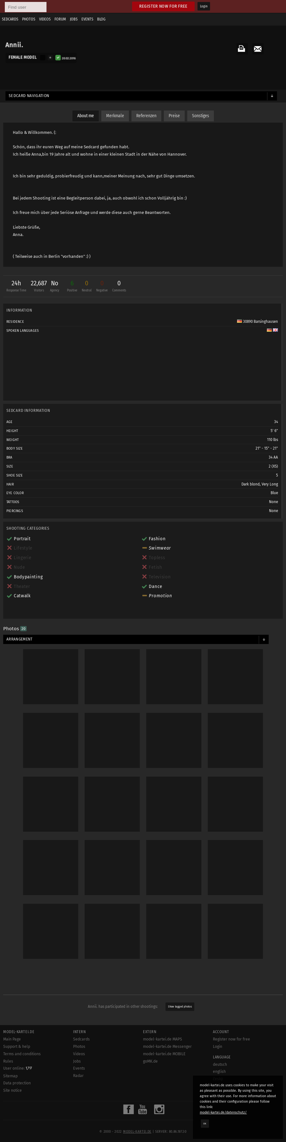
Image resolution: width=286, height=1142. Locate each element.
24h (16, 286)
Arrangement (19, 639)
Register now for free (163, 6)
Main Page (12, 1039)
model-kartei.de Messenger (167, 1046)
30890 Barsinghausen (257, 321)
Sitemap (10, 1076)
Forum (60, 19)
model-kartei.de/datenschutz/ (223, 1112)
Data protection (17, 1083)
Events (87, 19)
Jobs (74, 19)
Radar (78, 1075)
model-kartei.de (137, 1132)
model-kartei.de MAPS (162, 1039)
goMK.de (150, 1061)
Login (203, 6)
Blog (101, 19)
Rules (8, 1061)
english (219, 1071)
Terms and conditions (22, 1054)
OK (204, 1123)
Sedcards (10, 19)
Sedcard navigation (29, 96)
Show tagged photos (180, 1006)
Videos (45, 19)
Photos (28, 19)
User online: (17, 1068)
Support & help (16, 1046)
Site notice (12, 1090)
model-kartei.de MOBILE (164, 1054)
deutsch (220, 1064)
